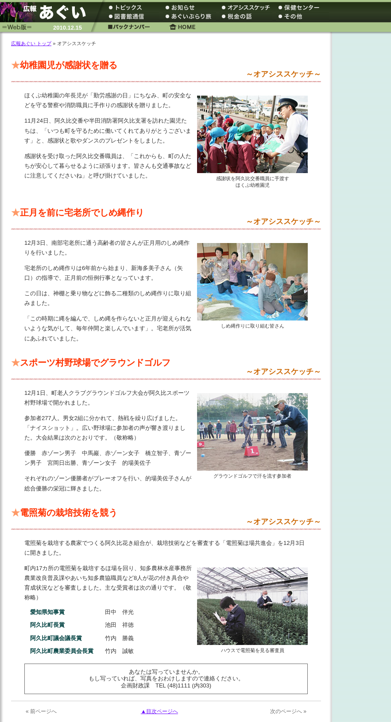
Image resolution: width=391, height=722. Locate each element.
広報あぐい (46, 12)
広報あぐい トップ (31, 43)
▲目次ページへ (159, 711)
